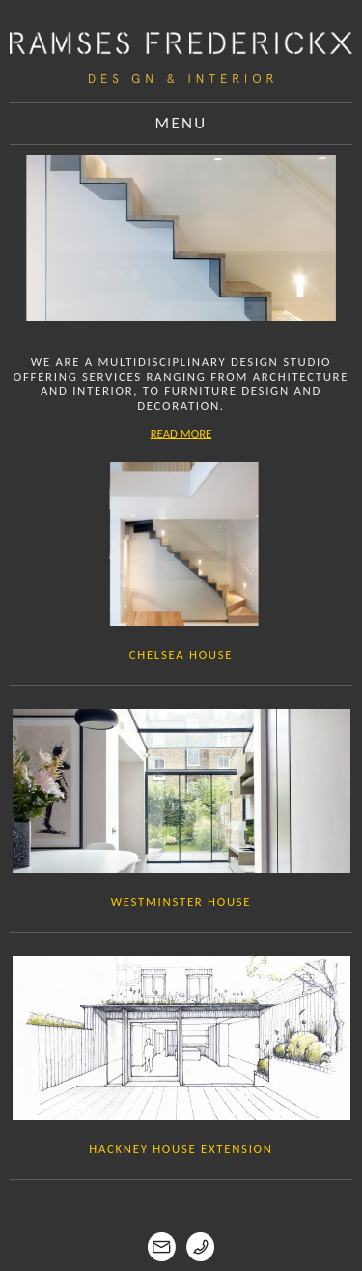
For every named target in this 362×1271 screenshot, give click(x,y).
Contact (181, 1246)
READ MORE (181, 433)
